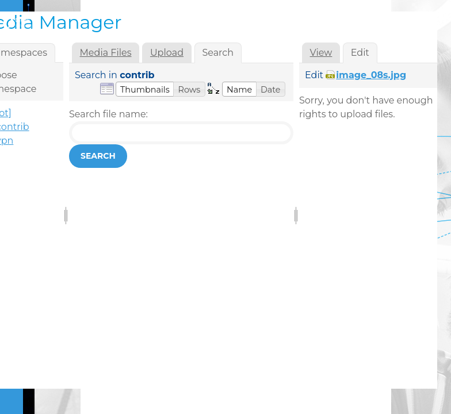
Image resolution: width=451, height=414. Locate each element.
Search (98, 156)
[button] (145, 89)
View (321, 52)
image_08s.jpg (371, 75)
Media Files (106, 52)
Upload (167, 52)
